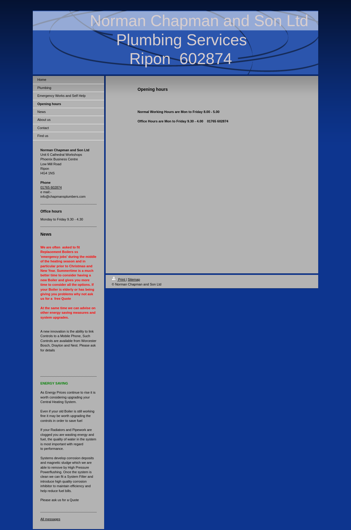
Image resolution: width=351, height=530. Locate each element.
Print (119, 279)
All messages (50, 519)
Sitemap (134, 279)
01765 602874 (51, 187)
